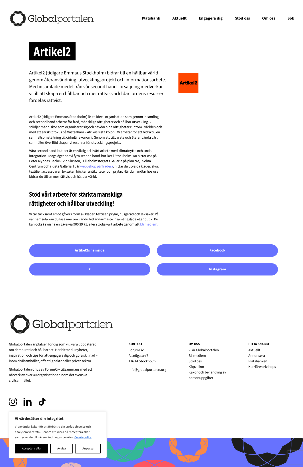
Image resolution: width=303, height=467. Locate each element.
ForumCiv (52, 369)
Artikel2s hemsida (90, 250)
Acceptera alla (31, 448)
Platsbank (151, 18)
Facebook (217, 250)
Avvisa (61, 448)
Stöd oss (242, 18)
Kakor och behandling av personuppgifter (207, 375)
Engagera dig (211, 18)
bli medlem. (149, 224)
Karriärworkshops (262, 366)
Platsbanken (257, 361)
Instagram (217, 269)
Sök (290, 18)
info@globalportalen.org (147, 369)
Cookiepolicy (83, 437)
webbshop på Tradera (96, 166)
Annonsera (256, 355)
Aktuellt (179, 18)
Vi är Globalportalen (204, 350)
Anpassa (88, 448)
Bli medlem (197, 355)
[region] (58, 434)
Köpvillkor (196, 366)
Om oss (268, 18)
